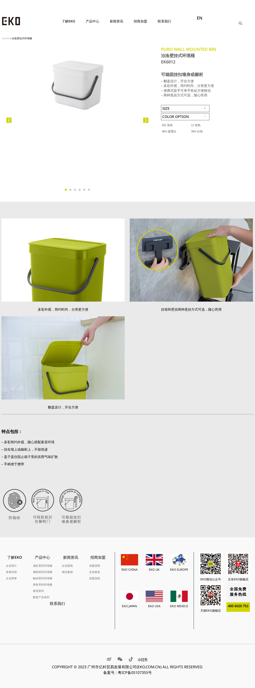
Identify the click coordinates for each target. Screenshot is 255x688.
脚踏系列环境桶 (42, 572)
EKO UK (154, 570)
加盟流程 (94, 578)
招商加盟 (141, 21)
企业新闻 (67, 566)
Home (5, 38)
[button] (9, 120)
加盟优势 (94, 566)
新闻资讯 (117, 21)
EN (199, 18)
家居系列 (38, 591)
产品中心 (93, 21)
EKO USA (154, 606)
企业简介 (11, 566)
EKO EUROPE (179, 570)
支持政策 (94, 572)
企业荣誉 (11, 578)
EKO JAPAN (129, 606)
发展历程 (11, 572)
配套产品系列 (41, 597)
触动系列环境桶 (42, 578)
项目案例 (67, 572)
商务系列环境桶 (42, 584)
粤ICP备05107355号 (135, 672)
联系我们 (164, 21)
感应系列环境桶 (42, 566)
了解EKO (69, 21)
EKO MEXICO (179, 606)
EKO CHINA (129, 570)
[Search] (241, 23)
